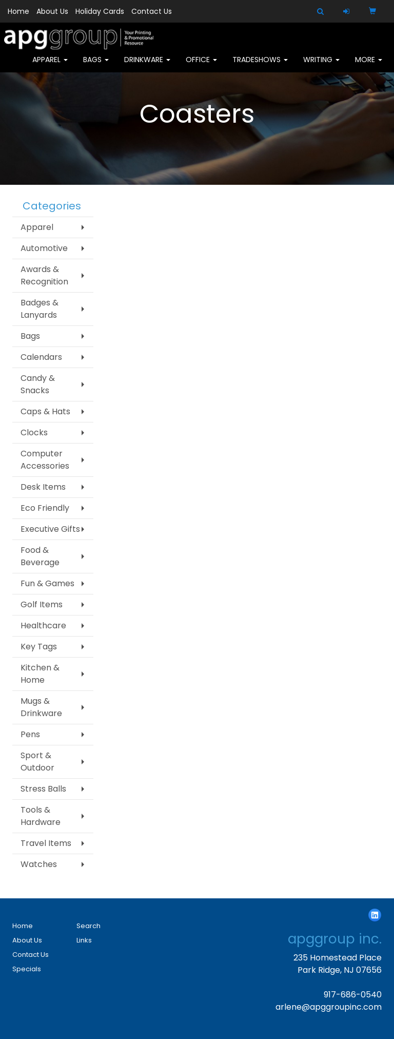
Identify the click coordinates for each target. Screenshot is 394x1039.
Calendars (41, 357)
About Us (52, 11)
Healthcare (43, 625)
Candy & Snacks (38, 384)
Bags (96, 67)
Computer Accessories (45, 460)
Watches (39, 864)
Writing (321, 67)
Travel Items (46, 843)
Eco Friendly (45, 508)
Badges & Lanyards (39, 309)
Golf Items (42, 604)
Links (84, 940)
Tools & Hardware (41, 816)
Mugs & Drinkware (41, 707)
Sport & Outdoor (37, 761)
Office (201, 67)
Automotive (44, 248)
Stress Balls (43, 789)
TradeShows (260, 67)
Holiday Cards (99, 11)
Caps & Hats (45, 411)
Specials (26, 969)
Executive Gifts (50, 529)
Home (18, 11)
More (368, 67)
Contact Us (151, 11)
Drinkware (147, 67)
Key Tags (39, 646)
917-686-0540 (353, 994)
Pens (30, 734)
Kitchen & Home (40, 674)
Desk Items (43, 487)
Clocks (34, 432)
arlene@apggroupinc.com (328, 1007)
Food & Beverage (40, 556)
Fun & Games (47, 583)
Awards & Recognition (44, 275)
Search (88, 926)
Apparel (50, 67)
